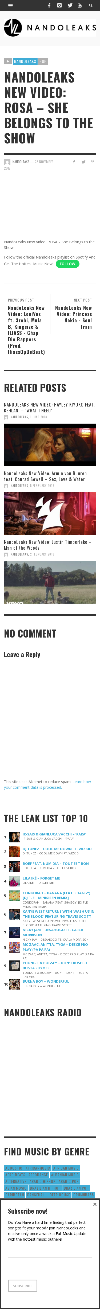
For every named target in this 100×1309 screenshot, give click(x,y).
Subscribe (23, 1285)
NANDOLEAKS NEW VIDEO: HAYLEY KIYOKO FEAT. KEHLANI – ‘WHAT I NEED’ (49, 407)
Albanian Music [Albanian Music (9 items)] (65, 1174)
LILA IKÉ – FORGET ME (41, 878)
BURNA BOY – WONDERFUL (46, 981)
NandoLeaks (19, 417)
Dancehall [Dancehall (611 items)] (36, 1194)
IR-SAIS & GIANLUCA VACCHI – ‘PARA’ (54, 834)
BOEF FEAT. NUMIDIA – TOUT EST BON (56, 863)
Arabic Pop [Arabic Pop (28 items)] (69, 1181)
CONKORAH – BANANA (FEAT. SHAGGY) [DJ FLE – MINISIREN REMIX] (56, 895)
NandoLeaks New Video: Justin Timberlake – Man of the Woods (48, 544)
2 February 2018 (42, 554)
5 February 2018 (42, 485)
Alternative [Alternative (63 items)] (15, 1181)
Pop (43, 61)
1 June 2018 (38, 417)
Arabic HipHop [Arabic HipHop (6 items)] (42, 1181)
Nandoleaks (25, 61)
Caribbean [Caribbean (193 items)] (14, 1194)
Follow (67, 263)
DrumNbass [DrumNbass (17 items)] (83, 1194)
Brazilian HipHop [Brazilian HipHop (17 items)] (45, 1188)
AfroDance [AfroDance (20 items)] (38, 1174)
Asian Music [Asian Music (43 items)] (16, 1188)
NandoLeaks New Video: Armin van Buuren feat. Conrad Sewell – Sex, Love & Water (45, 476)
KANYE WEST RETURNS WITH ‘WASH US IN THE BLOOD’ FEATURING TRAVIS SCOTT (58, 914)
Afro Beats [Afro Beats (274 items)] (15, 1174)
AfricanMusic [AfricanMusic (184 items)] (38, 1168)
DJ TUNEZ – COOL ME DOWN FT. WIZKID (57, 848)
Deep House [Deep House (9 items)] (60, 1194)
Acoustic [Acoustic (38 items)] (13, 1168)
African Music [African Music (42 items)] (66, 1168)
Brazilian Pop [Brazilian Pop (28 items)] (76, 1188)
